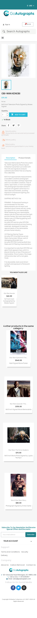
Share (8, 125)
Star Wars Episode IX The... (18, 358)
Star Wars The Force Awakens (18, 450)
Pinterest (19, 125)
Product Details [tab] (24, 158)
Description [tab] (10, 158)
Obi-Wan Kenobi (9, 293)
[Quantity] (3, 114)
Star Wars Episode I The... (18, 404)
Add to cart (18, 114)
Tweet (13, 125)
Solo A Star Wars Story (18, 500)
